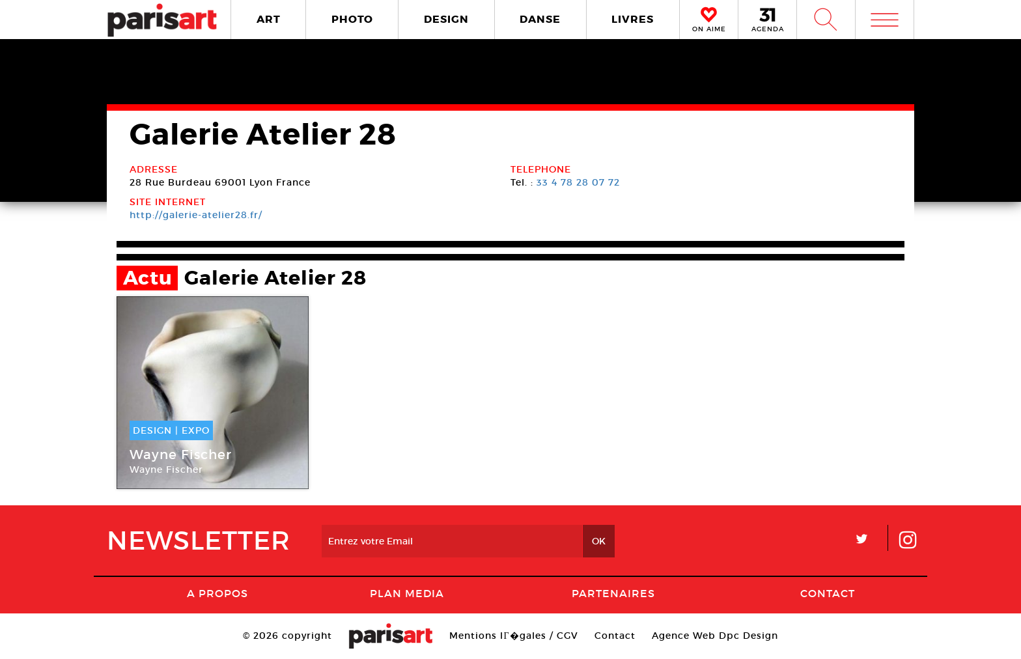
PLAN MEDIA (407, 593)
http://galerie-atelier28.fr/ (196, 215)
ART (269, 19)
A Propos (217, 593)
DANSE (540, 19)
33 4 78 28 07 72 (578, 182)
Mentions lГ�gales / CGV (513, 635)
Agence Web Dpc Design (715, 635)
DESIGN (446, 19)
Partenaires (613, 593)
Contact (827, 593)
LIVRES (632, 19)
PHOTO (352, 19)
